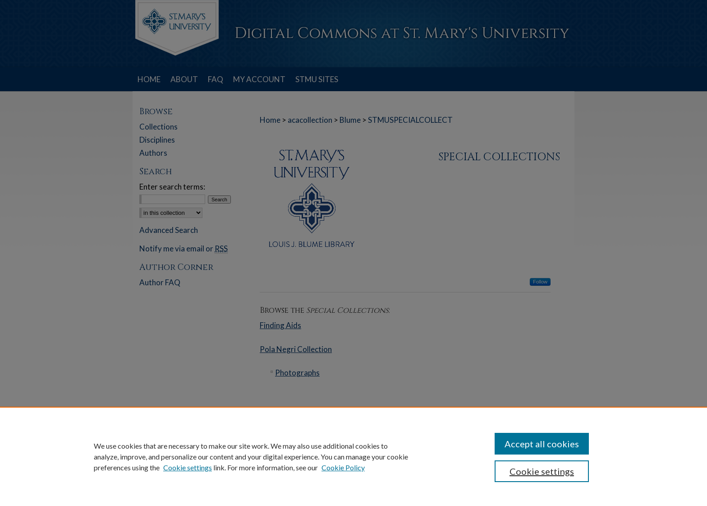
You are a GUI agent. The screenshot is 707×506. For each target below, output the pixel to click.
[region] (353, 456)
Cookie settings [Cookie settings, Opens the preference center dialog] (542, 471)
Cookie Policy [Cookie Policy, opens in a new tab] (343, 467)
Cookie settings (187, 467)
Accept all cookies (542, 443)
